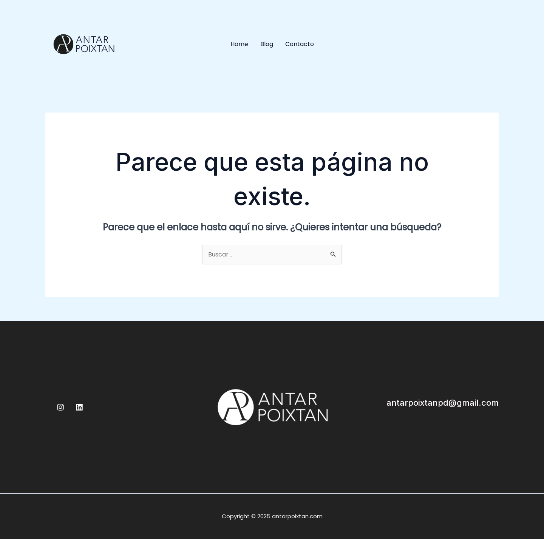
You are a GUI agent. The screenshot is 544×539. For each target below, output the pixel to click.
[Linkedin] (79, 407)
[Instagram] (60, 407)
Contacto (299, 44)
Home (239, 44)
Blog (266, 44)
